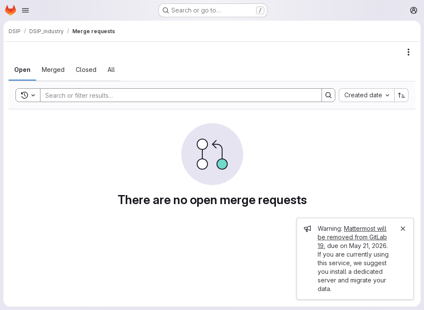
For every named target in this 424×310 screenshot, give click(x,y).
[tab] (22, 70)
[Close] (403, 228)
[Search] (176, 95)
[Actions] (408, 52)
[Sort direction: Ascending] (402, 95)
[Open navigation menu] (25, 10)
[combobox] (366, 95)
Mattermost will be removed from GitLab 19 (352, 237)
